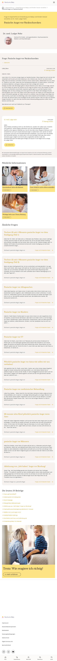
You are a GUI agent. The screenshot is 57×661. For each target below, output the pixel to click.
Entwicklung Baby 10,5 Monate (12, 521)
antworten (10, 145)
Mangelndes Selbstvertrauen (12, 503)
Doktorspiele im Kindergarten (12, 497)
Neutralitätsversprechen (9, 626)
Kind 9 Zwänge (8, 500)
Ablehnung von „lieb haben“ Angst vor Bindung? (17, 506)
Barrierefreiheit (6, 645)
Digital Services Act (7, 641)
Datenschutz (5, 638)
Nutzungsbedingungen (8, 634)
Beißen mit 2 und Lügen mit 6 (12, 512)
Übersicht (7, 62)
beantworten (9, 108)
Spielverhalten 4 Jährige (11, 515)
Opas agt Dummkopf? (10, 494)
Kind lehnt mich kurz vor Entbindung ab (15, 518)
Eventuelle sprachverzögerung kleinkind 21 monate (18, 509)
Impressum (5, 623)
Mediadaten (5, 630)
